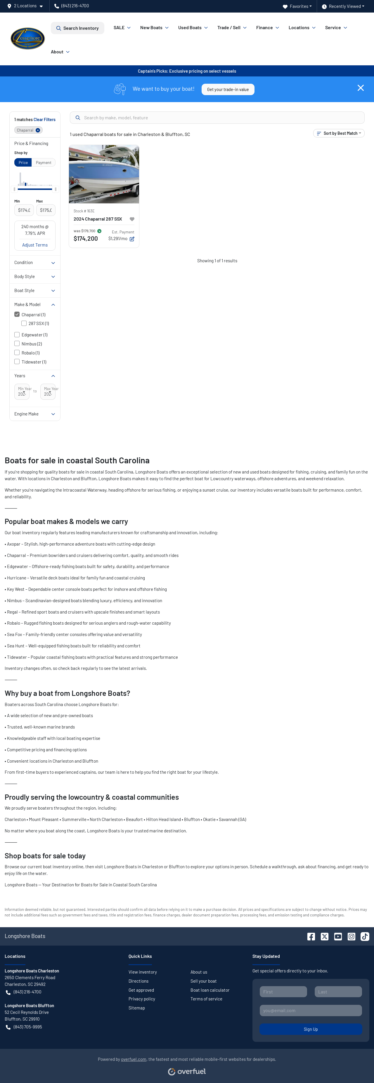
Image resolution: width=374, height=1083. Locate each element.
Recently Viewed (341, 6)
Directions (138, 981)
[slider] (14, 189)
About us (199, 971)
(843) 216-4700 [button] (71, 5)
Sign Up (311, 1029)
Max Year (51, 388)
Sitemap (137, 1007)
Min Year (25, 388)
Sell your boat (204, 981)
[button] (27, 5)
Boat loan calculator (210, 990)
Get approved (141, 990)
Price (23, 162)
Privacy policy (142, 998)
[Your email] (310, 1010)
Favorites (295, 6)
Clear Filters (45, 119)
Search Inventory (77, 28)
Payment (43, 162)
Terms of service (206, 998)
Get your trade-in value (228, 89)
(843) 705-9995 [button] (24, 1026)
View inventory (143, 971)
